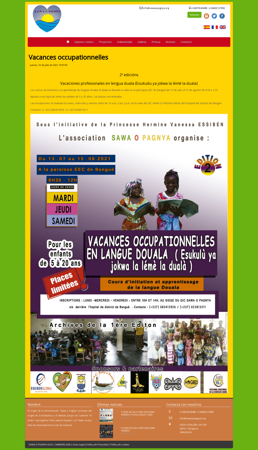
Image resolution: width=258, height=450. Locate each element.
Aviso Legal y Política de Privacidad (90, 444)
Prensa (156, 42)
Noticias (194, 14)
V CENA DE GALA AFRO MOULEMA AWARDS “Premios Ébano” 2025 (138, 413)
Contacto (186, 42)
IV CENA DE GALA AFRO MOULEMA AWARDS (138, 429)
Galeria (142, 42)
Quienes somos (84, 42)
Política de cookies (119, 444)
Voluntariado (124, 42)
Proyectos (105, 42)
